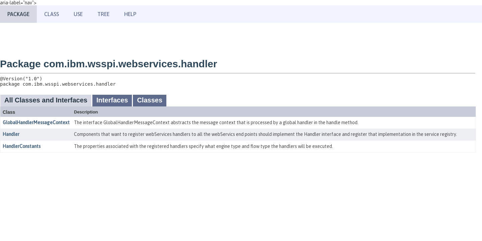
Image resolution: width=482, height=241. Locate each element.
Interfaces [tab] (112, 100)
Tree (103, 14)
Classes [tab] (149, 100)
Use (78, 14)
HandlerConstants (22, 146)
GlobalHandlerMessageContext (36, 122)
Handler (11, 134)
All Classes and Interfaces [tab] (45, 100)
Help (130, 14)
